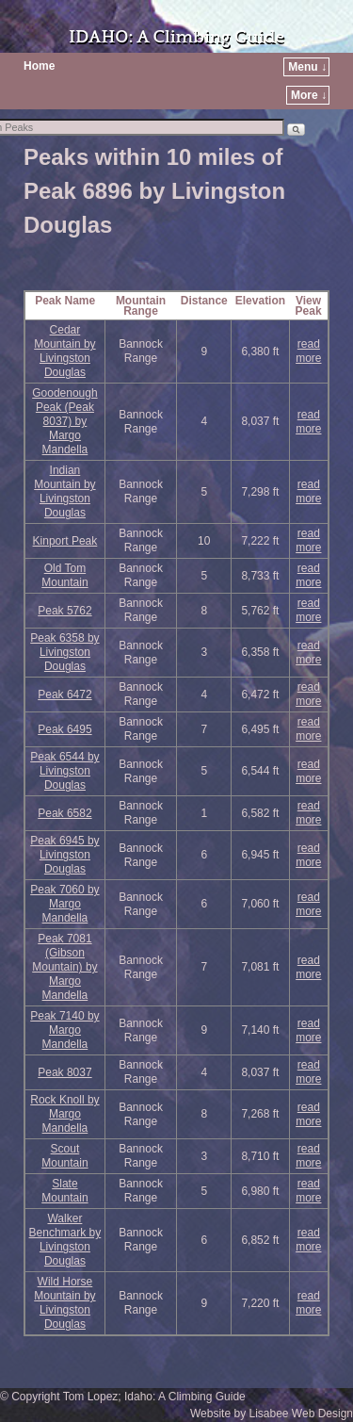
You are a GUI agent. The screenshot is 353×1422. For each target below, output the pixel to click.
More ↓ (309, 95)
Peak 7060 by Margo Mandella (64, 903)
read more (308, 351)
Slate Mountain (64, 1190)
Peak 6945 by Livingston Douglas (64, 854)
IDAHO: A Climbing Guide (176, 37)
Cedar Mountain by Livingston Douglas (64, 351)
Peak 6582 (64, 813)
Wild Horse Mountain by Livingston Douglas (64, 1303)
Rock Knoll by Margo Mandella (64, 1114)
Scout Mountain (64, 1155)
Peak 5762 (64, 610)
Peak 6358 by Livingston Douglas (64, 652)
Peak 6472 (64, 694)
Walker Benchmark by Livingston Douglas (65, 1239)
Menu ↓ (307, 67)
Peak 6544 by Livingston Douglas (64, 771)
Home (39, 66)
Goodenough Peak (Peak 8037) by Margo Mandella (64, 421)
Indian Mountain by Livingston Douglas (64, 491)
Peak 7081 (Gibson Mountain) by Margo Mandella (64, 967)
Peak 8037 (64, 1072)
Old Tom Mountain (64, 575)
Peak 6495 (64, 729)
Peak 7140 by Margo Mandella (64, 1030)
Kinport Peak (65, 541)
